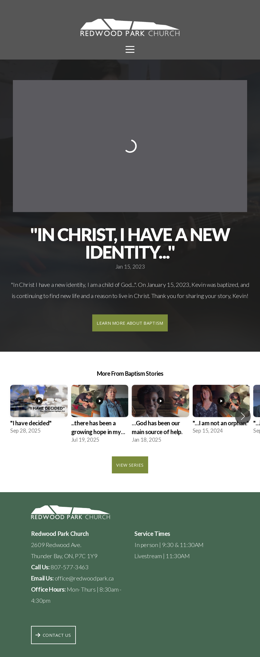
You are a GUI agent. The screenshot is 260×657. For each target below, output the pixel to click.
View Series (129, 465)
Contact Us (53, 635)
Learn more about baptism (130, 323)
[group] (39, 411)
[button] (243, 416)
